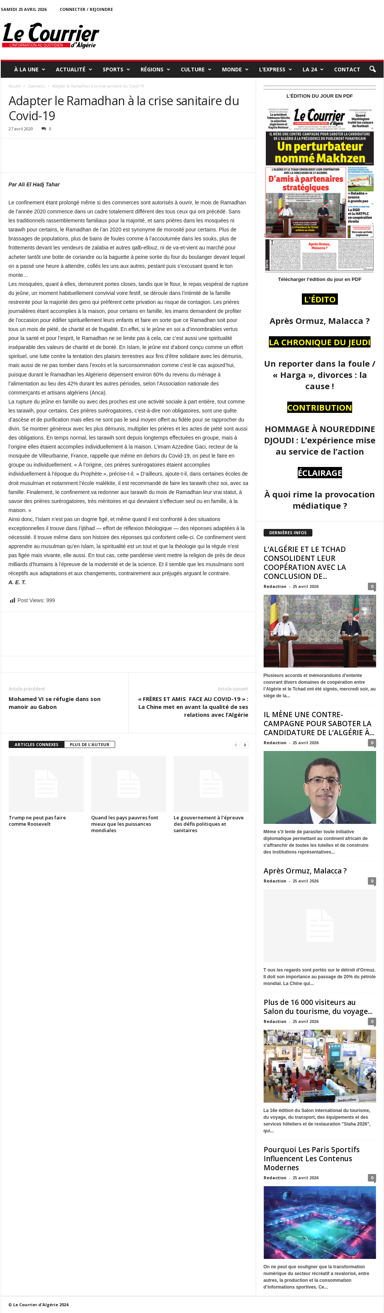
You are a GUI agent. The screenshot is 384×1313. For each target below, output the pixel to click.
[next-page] (245, 745)
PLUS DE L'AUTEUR (90, 744)
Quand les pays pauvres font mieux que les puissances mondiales (124, 824)
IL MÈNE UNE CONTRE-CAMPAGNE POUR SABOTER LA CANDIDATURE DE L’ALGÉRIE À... (319, 723)
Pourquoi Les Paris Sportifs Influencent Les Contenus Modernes (312, 1158)
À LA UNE (29, 69)
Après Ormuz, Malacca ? (305, 871)
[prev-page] (236, 745)
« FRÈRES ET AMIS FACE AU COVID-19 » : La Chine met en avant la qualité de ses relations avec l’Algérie (193, 706)
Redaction (275, 586)
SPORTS (116, 69)
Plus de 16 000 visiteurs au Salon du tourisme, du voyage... (318, 1006)
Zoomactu (36, 86)
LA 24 (313, 69)
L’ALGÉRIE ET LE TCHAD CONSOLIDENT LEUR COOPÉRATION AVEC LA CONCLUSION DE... (305, 562)
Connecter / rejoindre (86, 9)
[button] (372, 69)
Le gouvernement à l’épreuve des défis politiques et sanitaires (209, 824)
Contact (347, 69)
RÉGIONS (155, 69)
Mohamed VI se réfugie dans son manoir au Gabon (54, 702)
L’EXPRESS (275, 69)
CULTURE (196, 69)
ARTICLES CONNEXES (36, 744)
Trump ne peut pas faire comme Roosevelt (37, 820)
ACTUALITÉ (74, 69)
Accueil (15, 86)
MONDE (235, 69)
